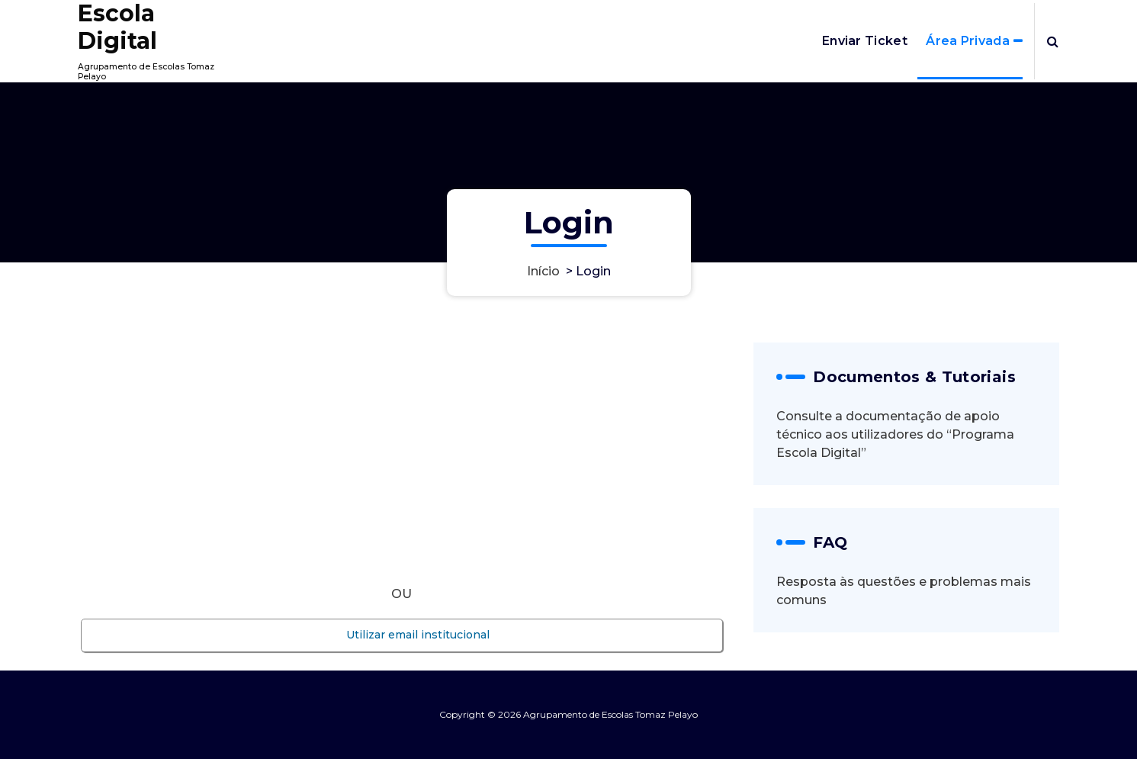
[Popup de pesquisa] (1052, 41)
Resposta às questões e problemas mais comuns (903, 590)
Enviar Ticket (864, 41)
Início (543, 271)
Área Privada (968, 41)
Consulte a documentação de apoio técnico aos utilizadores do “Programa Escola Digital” (895, 434)
